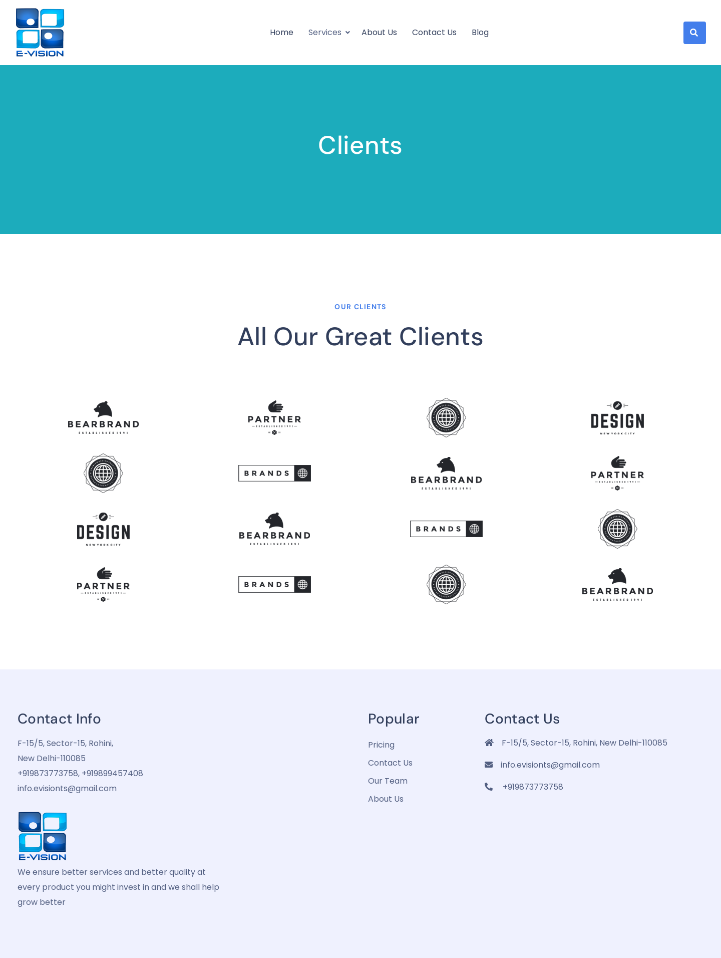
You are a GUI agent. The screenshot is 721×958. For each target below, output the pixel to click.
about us (386, 799)
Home (281, 32)
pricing (381, 745)
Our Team (388, 781)
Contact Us (434, 32)
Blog (480, 32)
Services (324, 32)
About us (379, 32)
